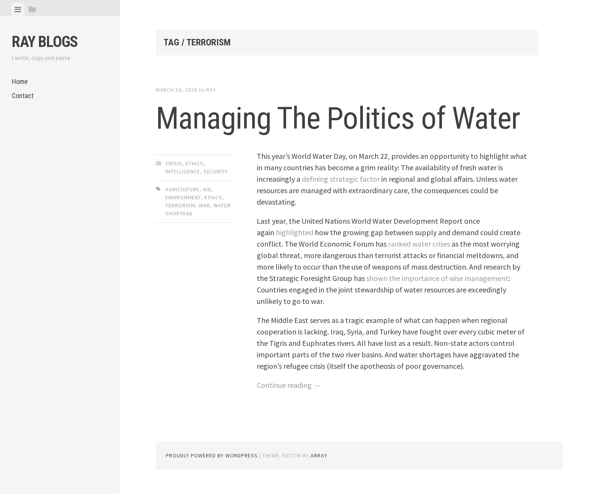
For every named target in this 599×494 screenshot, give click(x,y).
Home (20, 81)
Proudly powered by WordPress (212, 455)
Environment (183, 197)
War (204, 205)
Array (319, 455)
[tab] (17, 9)
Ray (211, 89)
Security (216, 171)
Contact (23, 96)
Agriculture (182, 189)
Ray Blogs (45, 42)
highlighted (294, 232)
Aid (207, 189)
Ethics (195, 163)
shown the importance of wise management (437, 278)
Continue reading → (289, 385)
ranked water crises (419, 244)
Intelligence (182, 171)
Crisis (173, 163)
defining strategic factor (341, 179)
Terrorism (180, 205)
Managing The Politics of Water (338, 118)
